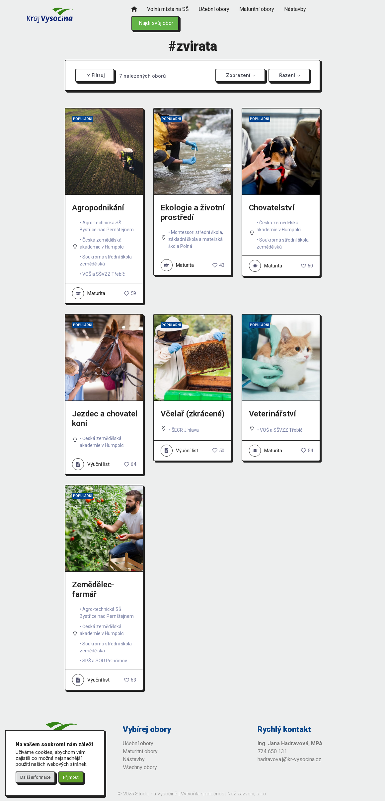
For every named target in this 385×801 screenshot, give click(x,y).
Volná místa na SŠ (168, 9)
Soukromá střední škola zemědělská (106, 260)
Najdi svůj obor (156, 23)
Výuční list (91, 464)
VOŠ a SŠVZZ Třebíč (103, 274)
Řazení (287, 75)
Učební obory (214, 9)
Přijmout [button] (71, 777)
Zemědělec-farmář (93, 589)
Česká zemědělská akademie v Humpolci (102, 243)
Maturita (88, 293)
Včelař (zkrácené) (193, 413)
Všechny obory (140, 767)
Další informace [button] (35, 777)
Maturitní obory (256, 9)
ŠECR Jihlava (185, 430)
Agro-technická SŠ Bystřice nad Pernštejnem (107, 226)
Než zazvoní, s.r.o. (247, 794)
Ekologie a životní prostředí (193, 212)
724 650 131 (272, 751)
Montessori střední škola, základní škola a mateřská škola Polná (195, 239)
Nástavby (295, 9)
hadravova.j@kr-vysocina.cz (289, 759)
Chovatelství (271, 207)
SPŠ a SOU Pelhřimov (104, 660)
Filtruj (95, 75)
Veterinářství (272, 413)
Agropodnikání (98, 207)
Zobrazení (238, 75)
